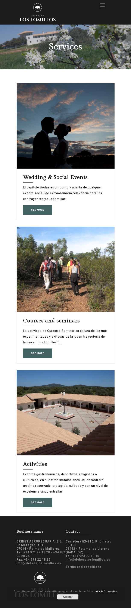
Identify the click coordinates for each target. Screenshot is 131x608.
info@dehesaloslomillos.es (38, 563)
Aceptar (67, 596)
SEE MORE (37, 209)
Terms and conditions (83, 567)
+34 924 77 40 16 (86, 556)
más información (106, 591)
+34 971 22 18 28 (37, 552)
